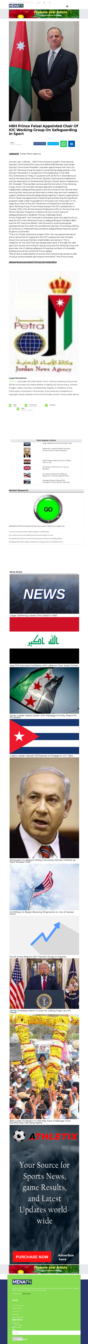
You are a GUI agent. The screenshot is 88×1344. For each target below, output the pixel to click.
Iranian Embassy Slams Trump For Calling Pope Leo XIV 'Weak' (40, 1013)
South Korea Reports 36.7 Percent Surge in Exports (38, 959)
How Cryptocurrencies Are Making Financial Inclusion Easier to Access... (31, 538)
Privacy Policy (17, 1310)
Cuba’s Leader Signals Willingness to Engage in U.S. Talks (41, 758)
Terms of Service (18, 1307)
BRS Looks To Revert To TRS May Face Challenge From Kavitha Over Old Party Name (40, 1123)
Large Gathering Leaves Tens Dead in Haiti (33, 619)
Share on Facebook (39, 147)
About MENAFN (17, 1319)
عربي (39, 2)
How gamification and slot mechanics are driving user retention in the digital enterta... (36, 542)
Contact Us (16, 1313)
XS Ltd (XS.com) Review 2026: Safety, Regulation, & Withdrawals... (29, 535)
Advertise (15, 1316)
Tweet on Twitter (53, 147)
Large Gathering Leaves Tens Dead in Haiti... (58, 447)
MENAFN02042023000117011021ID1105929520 (33, 266)
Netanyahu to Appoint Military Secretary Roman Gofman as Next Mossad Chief (42, 863)
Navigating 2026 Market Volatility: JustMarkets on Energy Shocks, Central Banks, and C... (36, 545)
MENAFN (14, 157)
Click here (26, 1295)
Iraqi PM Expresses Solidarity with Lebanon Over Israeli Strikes (44, 668)
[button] (44, 2)
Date (12, 146)
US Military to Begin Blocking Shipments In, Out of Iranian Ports (42, 915)
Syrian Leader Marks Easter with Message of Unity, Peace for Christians (43, 719)
